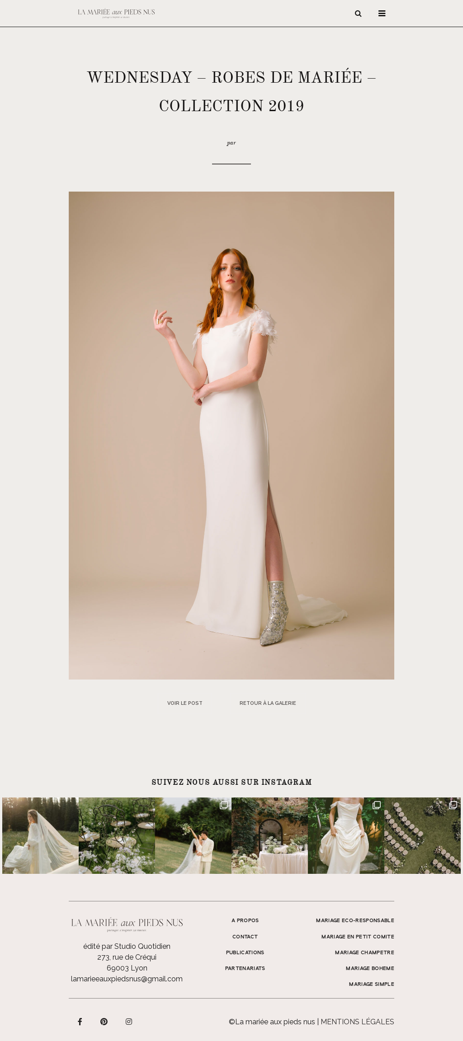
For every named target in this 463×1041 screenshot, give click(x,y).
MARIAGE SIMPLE (371, 984)
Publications (245, 953)
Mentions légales (357, 1022)
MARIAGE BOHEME (370, 969)
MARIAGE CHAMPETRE (364, 953)
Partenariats (245, 969)
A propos (245, 921)
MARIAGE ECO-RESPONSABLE (355, 921)
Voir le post (185, 703)
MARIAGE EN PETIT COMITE (357, 937)
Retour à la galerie (268, 703)
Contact (245, 937)
